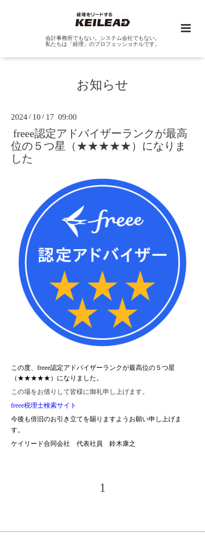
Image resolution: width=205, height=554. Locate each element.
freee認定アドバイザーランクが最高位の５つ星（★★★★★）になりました (99, 145)
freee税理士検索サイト (44, 405)
